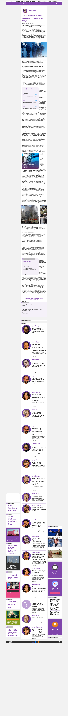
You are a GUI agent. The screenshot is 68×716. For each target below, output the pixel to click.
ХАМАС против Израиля (29, 89)
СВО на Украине (19, 1)
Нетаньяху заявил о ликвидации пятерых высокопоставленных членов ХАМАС (30, 92)
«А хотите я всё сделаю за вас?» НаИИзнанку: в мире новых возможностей (38, 491)
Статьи (28, 3)
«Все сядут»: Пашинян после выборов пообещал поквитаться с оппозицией (30, 274)
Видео (38, 3)
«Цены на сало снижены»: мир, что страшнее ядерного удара (38, 330)
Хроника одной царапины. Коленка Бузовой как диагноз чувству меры (29, 265)
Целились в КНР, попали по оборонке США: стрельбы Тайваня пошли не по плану (13, 677)
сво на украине (53, 670)
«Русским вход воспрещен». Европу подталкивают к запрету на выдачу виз (38, 458)
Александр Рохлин (36, 544)
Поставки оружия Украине (29, 1)
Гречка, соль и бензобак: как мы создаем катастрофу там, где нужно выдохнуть (38, 410)
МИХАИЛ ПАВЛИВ (10, 599)
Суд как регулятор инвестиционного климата (37, 670)
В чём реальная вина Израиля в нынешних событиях (28, 165)
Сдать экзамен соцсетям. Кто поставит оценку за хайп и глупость (38, 427)
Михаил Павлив (36, 342)
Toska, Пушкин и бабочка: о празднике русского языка (38, 709)
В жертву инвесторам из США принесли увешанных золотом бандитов (13, 649)
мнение (9, 588)
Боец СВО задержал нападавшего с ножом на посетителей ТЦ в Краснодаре (12, 668)
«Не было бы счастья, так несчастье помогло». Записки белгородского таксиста (38, 521)
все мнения (16, 599)
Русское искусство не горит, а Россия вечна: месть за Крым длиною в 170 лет (39, 577)
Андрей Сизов (35, 533)
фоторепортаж (25, 205)
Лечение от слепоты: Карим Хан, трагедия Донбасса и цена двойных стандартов (38, 609)
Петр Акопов (35, 389)
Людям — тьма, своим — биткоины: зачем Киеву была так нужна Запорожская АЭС (13, 705)
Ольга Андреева (36, 634)
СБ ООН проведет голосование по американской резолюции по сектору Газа (30, 98)
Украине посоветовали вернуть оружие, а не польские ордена (13, 581)
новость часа (11, 576)
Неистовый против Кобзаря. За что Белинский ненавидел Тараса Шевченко (12, 622)
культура (10, 617)
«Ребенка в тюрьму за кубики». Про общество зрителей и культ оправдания (39, 639)
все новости (10, 585)
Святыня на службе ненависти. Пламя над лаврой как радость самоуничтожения (39, 475)
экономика (10, 700)
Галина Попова (35, 423)
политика (10, 645)
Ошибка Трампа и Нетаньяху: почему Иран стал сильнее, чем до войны (38, 394)
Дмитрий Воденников (37, 486)
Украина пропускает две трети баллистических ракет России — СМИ (12, 612)
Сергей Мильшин (36, 515)
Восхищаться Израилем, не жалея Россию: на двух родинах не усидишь (29, 269)
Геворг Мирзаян (32, 10)
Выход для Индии (37, 535)
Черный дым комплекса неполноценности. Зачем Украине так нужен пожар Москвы (12, 593)
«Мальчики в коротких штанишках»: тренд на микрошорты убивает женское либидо (39, 655)
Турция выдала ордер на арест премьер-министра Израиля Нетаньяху (29, 104)
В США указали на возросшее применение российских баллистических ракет (12, 640)
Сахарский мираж (37, 696)
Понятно (57, 712)
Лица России (44, 3)
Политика (9, 693)
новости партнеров (26, 320)
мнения (23, 323)
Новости (23, 3)
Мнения (33, 3)
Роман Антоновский (36, 572)
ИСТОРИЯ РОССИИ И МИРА (12, 626)
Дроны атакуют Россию (42, 1)
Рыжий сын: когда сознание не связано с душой (39, 548)
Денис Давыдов (36, 325)
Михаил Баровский (36, 666)
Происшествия (10, 664)
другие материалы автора (29, 259)
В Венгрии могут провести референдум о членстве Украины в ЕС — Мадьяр (12, 696)
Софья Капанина (36, 405)
